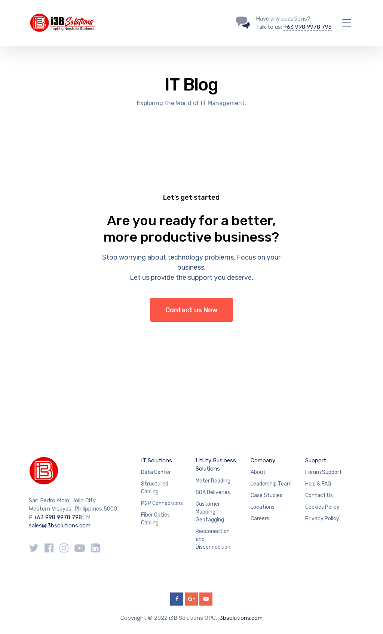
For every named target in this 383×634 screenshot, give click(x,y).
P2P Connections (162, 503)
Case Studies (266, 495)
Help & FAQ (318, 484)
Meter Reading (213, 481)
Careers (260, 518)
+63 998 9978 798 (308, 27)
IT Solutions (156, 460)
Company (263, 460)
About (258, 472)
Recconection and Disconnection (213, 539)
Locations (263, 507)
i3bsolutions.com (240, 618)
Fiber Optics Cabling (155, 519)
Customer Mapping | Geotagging (210, 512)
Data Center (156, 472)
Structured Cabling (154, 488)
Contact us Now (191, 310)
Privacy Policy (322, 518)
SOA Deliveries (213, 492)
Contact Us (319, 495)
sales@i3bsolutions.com (60, 525)
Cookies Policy (322, 507)
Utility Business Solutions (216, 464)
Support (315, 460)
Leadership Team (271, 484)
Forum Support (323, 472)
